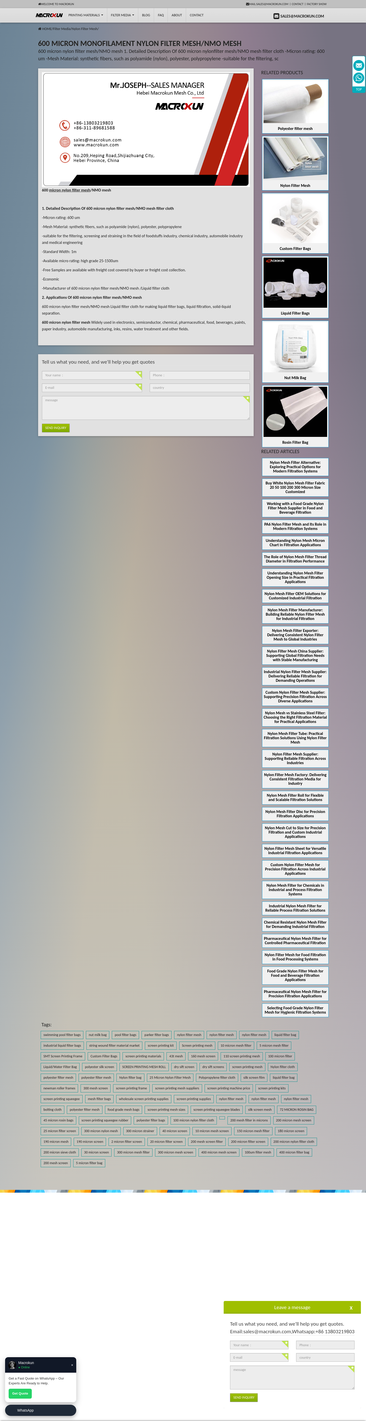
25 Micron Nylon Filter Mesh (170, 1077)
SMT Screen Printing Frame (62, 1056)
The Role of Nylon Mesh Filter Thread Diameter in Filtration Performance (295, 559)
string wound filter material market (114, 1045)
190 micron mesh (55, 1141)
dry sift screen (184, 1067)
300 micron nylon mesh (101, 1131)
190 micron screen (90, 1141)
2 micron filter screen (126, 1141)
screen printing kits (272, 1088)
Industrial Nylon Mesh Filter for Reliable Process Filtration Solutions (295, 908)
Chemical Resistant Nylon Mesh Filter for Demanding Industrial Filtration (295, 924)
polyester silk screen (99, 1067)
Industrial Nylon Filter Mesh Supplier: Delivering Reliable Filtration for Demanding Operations (295, 676)
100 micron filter (280, 1056)
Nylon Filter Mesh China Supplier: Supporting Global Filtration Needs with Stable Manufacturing (295, 655)
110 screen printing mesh (241, 1056)
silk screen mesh (260, 1109)
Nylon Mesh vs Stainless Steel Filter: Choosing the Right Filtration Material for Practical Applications (295, 717)
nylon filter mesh (189, 1035)
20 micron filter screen (166, 1141)
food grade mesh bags (124, 1109)
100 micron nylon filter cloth (193, 1120)
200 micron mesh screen (293, 1120)
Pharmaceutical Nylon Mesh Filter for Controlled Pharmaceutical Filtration (295, 940)
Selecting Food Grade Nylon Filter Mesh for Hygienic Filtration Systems (295, 1010)
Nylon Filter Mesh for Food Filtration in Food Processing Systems (295, 956)
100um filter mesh (258, 1152)
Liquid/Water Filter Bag (60, 1067)
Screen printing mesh (197, 1045)
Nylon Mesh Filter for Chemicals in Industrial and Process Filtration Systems (295, 889)
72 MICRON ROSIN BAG (296, 1109)
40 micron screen (174, 1131)
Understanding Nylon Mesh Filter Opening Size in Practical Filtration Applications (295, 577)
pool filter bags (125, 1035)
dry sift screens (213, 1067)
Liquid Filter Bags (295, 313)
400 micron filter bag (294, 1152)
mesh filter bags (99, 1099)
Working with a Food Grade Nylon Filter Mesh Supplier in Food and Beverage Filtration (295, 508)
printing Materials (85, 15)
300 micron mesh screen (175, 1152)
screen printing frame (131, 1088)
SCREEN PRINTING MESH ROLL (144, 1067)
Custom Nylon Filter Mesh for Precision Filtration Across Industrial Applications (295, 869)
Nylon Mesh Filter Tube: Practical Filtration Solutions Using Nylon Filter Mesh (295, 738)
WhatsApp (25, 1410)
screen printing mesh (247, 1067)
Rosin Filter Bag (295, 442)
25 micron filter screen (59, 1131)
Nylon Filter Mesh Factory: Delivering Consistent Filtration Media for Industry (295, 779)
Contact (297, 4)
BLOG (146, 15)
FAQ (161, 15)
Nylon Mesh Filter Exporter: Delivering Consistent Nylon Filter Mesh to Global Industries (295, 635)
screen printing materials (143, 1056)
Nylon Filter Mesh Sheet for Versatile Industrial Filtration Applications (295, 850)
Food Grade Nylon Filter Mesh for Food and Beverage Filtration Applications (295, 975)
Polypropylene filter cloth (217, 1077)
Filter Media (122, 15)
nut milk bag (97, 1035)
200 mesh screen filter (207, 1141)
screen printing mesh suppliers (177, 1088)
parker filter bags (156, 1035)
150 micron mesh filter (253, 1131)
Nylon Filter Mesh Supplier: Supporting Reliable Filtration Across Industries (295, 758)
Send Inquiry (55, 428)
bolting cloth (52, 1109)
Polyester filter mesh (295, 128)
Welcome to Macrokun (56, 4)
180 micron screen (291, 1131)
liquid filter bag (285, 1035)
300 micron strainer (140, 1131)
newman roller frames (59, 1088)
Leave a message (292, 1307)
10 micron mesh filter (236, 1045)
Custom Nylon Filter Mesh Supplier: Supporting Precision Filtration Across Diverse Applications (295, 696)
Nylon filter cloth (283, 1067)
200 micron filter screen (248, 1141)
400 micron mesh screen (219, 1152)
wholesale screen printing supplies (144, 1099)
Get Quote (20, 1393)
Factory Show (317, 4)
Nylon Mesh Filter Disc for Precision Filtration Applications (295, 813)
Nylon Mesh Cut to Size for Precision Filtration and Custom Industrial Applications (295, 832)
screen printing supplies (194, 1099)
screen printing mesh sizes (166, 1109)
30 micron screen (96, 1152)
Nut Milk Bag (295, 377)
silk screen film (254, 1077)
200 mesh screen (55, 1163)
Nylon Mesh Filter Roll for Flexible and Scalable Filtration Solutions (295, 797)
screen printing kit (161, 1045)
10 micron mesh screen (212, 1131)
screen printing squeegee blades (216, 1109)
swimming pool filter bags (62, 1035)
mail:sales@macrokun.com (267, 4)
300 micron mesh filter (133, 1152)
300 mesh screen (95, 1088)
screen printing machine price (228, 1088)
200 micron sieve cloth (59, 1152)
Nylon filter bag (130, 1077)
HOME (47, 29)
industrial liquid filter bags (62, 1045)
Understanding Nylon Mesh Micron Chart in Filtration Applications (295, 542)
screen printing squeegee (61, 1099)
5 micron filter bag (89, 1163)
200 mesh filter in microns (249, 1120)
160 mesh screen (203, 1056)
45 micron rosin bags (58, 1120)
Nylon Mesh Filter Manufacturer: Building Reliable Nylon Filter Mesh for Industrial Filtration (295, 614)
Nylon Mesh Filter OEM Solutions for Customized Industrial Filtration (295, 595)
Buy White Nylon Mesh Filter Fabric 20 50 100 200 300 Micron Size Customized (295, 487)
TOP (359, 89)
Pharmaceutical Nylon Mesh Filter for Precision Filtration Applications (295, 993)
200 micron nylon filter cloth (293, 1141)
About (177, 15)
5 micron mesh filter (274, 1045)
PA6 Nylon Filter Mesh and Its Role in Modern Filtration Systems (295, 526)
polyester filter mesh (58, 1077)
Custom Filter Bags (295, 248)
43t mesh (176, 1056)
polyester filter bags (150, 1120)
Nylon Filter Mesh (84, 29)
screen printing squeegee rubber (105, 1120)
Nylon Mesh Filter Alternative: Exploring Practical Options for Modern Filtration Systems (295, 466)
